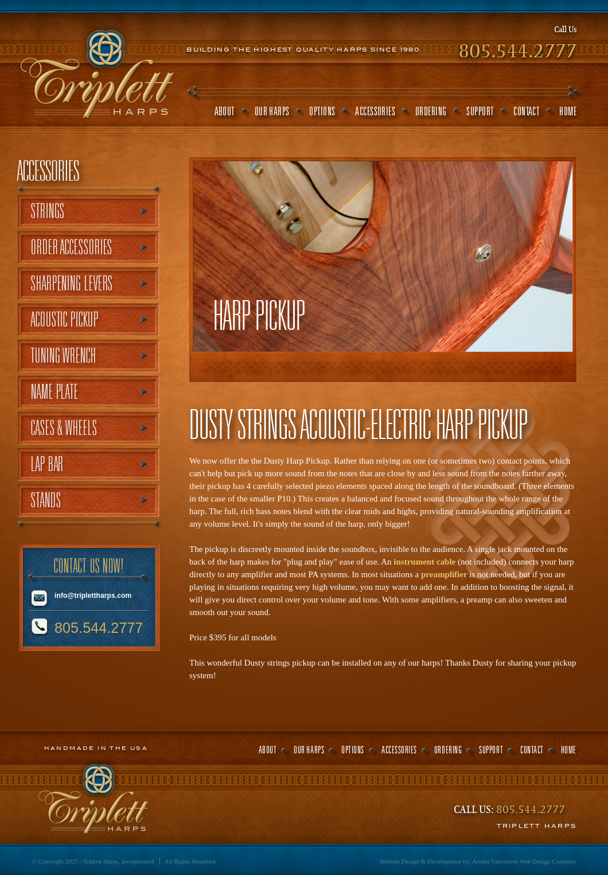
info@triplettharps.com (92, 596)
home (567, 111)
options (322, 111)
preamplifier (444, 574)
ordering (430, 111)
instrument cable (424, 561)
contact (526, 111)
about (225, 111)
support (479, 111)
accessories (375, 111)
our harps (272, 111)
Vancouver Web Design (520, 861)
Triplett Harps (96, 70)
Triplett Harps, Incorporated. (119, 861)
